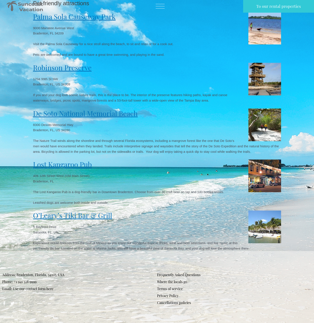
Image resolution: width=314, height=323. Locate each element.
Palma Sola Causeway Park (74, 16)
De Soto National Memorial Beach (85, 113)
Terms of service (170, 288)
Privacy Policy (168, 295)
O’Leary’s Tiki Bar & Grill (72, 215)
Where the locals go (172, 281)
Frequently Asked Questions (179, 274)
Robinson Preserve (62, 67)
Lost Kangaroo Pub (62, 164)
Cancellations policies (174, 302)
